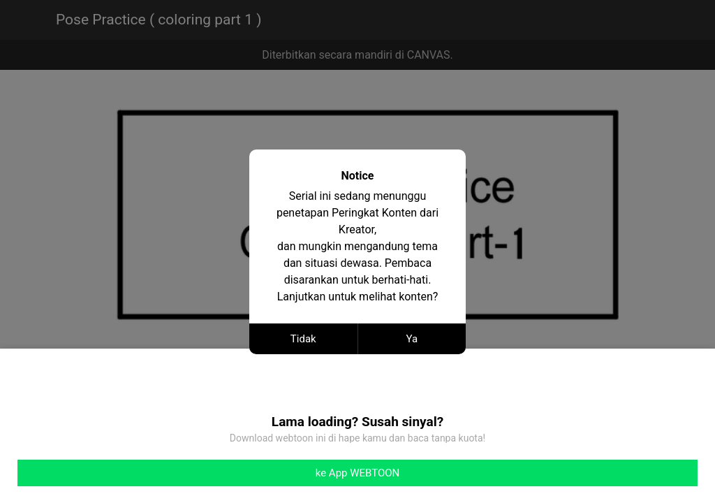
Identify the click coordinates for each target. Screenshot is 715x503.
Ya (412, 339)
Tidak (303, 339)
